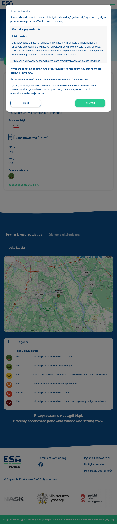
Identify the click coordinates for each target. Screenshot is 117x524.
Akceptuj (90, 103)
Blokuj (25, 103)
